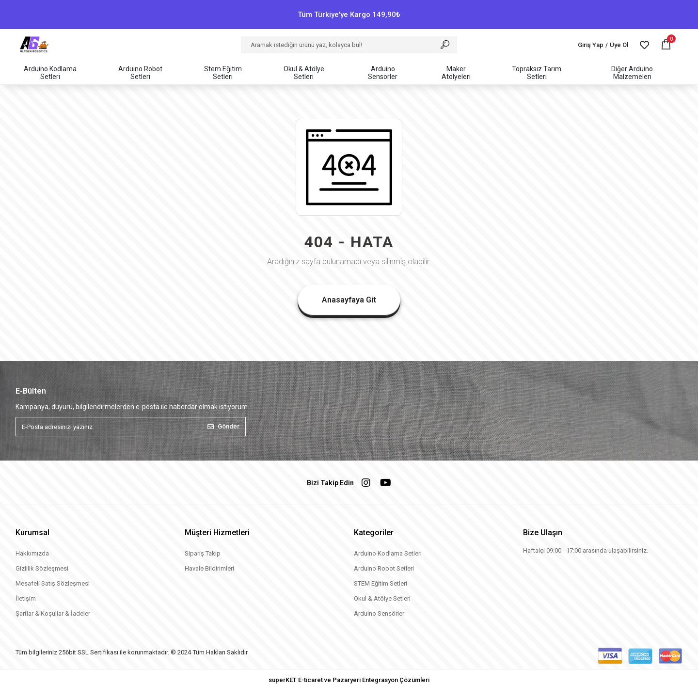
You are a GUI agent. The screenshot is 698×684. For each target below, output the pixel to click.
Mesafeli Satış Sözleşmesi (53, 583)
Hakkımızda (32, 553)
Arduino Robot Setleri (384, 568)
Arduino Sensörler (379, 613)
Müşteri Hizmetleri (217, 532)
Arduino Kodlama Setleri (388, 553)
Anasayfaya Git (349, 299)
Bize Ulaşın (542, 532)
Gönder (223, 426)
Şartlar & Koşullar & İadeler (53, 613)
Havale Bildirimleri (209, 568)
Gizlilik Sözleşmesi (42, 568)
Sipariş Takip (203, 553)
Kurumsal (32, 532)
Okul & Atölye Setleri (382, 598)
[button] (666, 44)
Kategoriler (374, 532)
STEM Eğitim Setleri (380, 583)
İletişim (26, 598)
